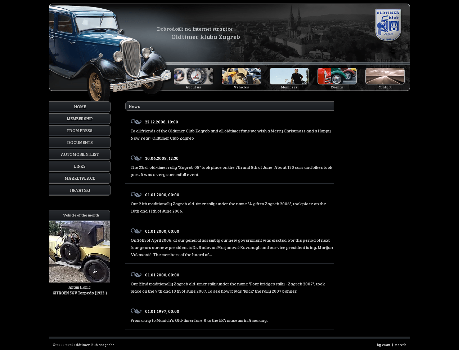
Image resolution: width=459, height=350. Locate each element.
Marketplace (80, 178)
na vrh (400, 344)
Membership (80, 118)
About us (193, 86)
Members (289, 86)
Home (80, 106)
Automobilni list (80, 154)
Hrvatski (80, 190)
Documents (80, 142)
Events (337, 86)
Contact (385, 86)
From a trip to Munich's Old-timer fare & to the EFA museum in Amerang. (232, 314)
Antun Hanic (79, 253)
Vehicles (241, 86)
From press (80, 130)
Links (80, 166)
